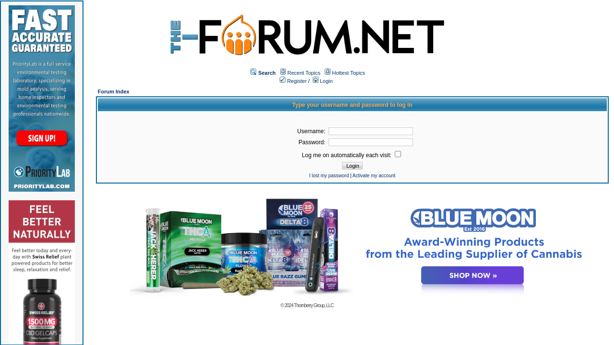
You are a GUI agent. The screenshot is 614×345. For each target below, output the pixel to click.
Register (293, 81)
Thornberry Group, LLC (313, 305)
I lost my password (329, 175)
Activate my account (374, 175)
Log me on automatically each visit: (351, 155)
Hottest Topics (348, 73)
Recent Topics (303, 73)
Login (323, 81)
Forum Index (114, 91)
